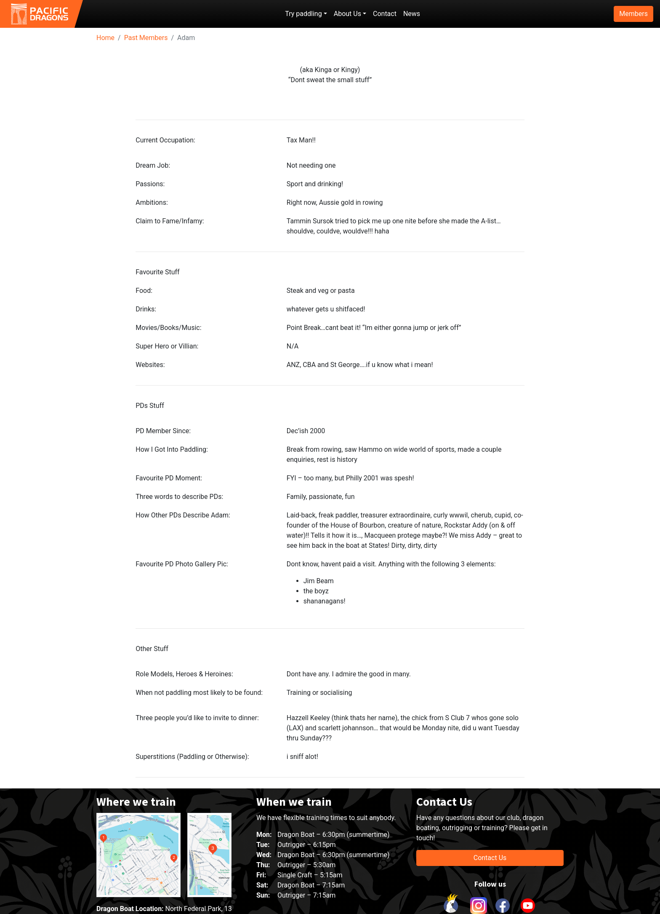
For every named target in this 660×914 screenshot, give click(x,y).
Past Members (146, 38)
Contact (385, 14)
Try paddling (303, 14)
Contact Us (490, 858)
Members (633, 14)
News (411, 14)
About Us (347, 14)
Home (105, 38)
